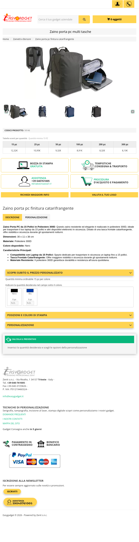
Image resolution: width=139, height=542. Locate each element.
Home (6, 39)
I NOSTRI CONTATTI (12, 418)
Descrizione (12, 217)
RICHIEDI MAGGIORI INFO (34, 194)
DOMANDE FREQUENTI (14, 414)
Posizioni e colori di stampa (69, 315)
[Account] (117, 4)
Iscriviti (12, 491)
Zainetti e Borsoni (22, 39)
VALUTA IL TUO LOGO (104, 194)
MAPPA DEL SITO (11, 423)
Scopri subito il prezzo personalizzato (69, 272)
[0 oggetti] (114, 19)
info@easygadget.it (41, 184)
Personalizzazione (36, 217)
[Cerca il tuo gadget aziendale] (84, 19)
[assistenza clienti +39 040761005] (128, 4)
